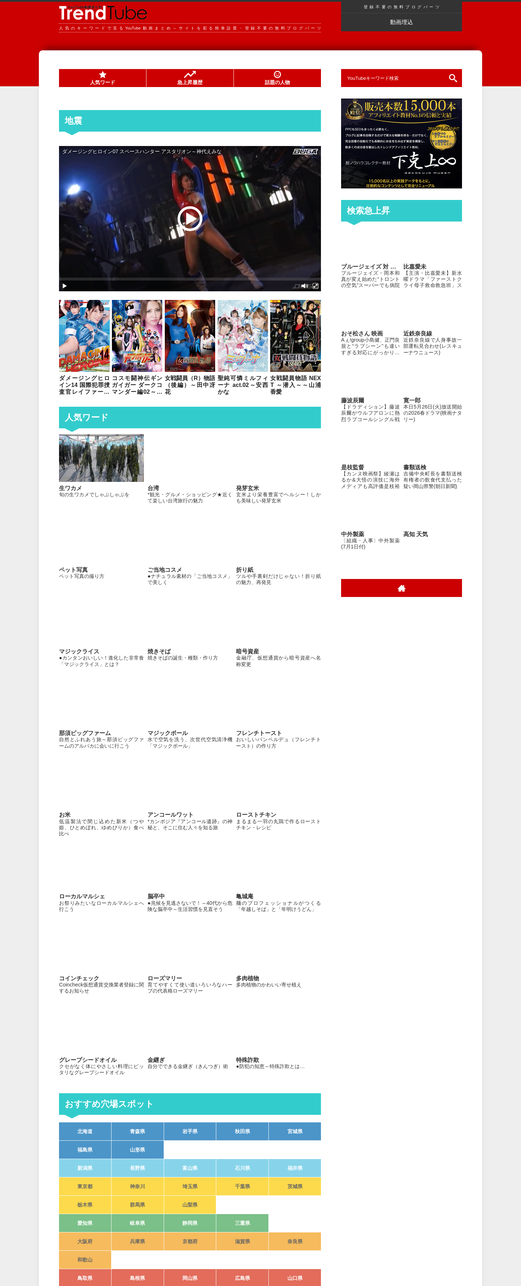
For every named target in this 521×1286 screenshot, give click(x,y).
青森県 (137, 1131)
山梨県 (190, 1205)
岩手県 (190, 1131)
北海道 (84, 1131)
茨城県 (295, 1186)
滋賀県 (242, 1241)
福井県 (295, 1168)
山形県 (137, 1150)
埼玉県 (190, 1186)
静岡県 (190, 1223)
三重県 (242, 1223)
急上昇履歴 (190, 78)
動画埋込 (401, 22)
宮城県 (295, 1131)
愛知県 (84, 1223)
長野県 (137, 1168)
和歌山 (84, 1260)
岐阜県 (137, 1223)
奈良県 (295, 1241)
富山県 (190, 1168)
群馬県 (137, 1205)
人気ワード (102, 78)
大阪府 (84, 1241)
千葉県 (242, 1186)
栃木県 (84, 1205)
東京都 (84, 1186)
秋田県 (242, 1131)
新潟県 (84, 1168)
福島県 (84, 1150)
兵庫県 (137, 1241)
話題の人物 (277, 78)
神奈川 (137, 1186)
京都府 (190, 1241)
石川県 (242, 1168)
